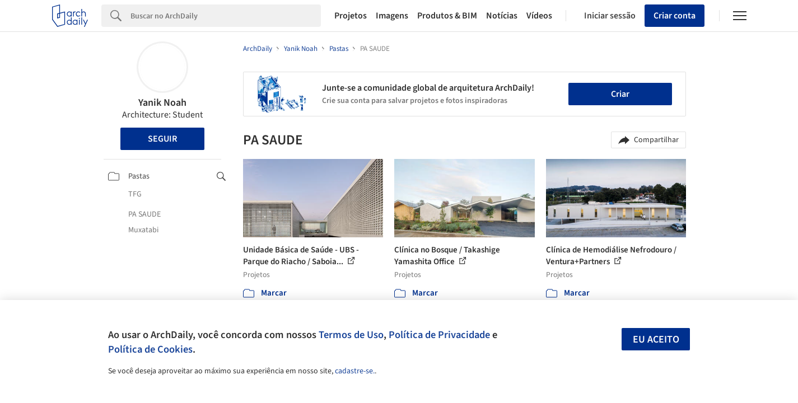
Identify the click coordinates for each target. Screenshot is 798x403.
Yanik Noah (162, 103)
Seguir (162, 139)
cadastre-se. (355, 371)
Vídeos (539, 15)
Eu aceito (656, 339)
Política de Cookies (150, 349)
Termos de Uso (351, 334)
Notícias (501, 15)
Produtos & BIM (447, 15)
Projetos (350, 15)
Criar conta (675, 16)
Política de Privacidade (439, 334)
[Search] (225, 15)
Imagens (392, 15)
